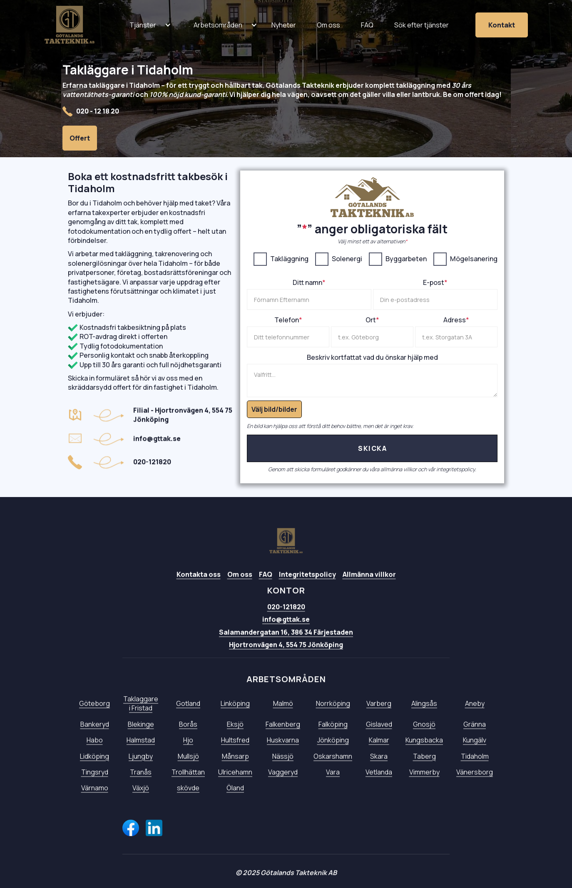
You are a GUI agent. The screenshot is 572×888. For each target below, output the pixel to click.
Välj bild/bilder (274, 409)
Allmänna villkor (369, 586)
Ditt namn (309, 282)
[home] (70, 25)
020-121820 (286, 618)
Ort (372, 319)
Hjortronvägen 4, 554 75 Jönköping (286, 656)
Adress (456, 319)
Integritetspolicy (307, 586)
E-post (435, 282)
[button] (142, 24)
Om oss (239, 586)
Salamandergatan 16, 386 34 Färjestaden (286, 643)
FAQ (265, 586)
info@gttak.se (286, 631)
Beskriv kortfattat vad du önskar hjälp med (372, 357)
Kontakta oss (199, 586)
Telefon (288, 319)
